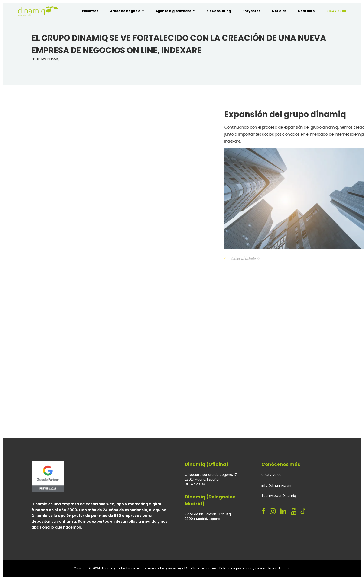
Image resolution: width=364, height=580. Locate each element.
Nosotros (90, 11)
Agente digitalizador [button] (174, 11)
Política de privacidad (236, 568)
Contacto (306, 11)
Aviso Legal (176, 568)
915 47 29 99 (336, 11)
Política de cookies (202, 568)
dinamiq (284, 568)
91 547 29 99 (271, 475)
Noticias (279, 11)
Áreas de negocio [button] (125, 11)
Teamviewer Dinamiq (278, 495)
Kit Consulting (218, 11)
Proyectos (251, 11)
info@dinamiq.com (276, 485)
